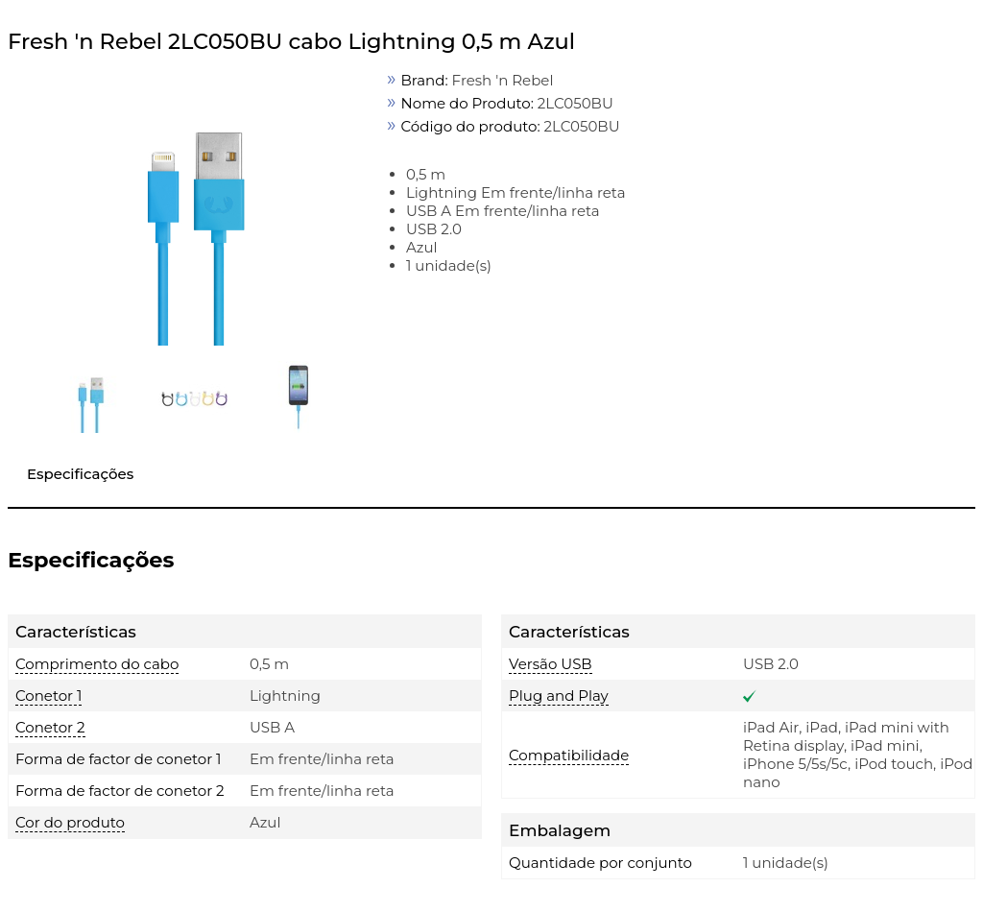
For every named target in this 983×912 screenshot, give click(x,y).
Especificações (80, 474)
